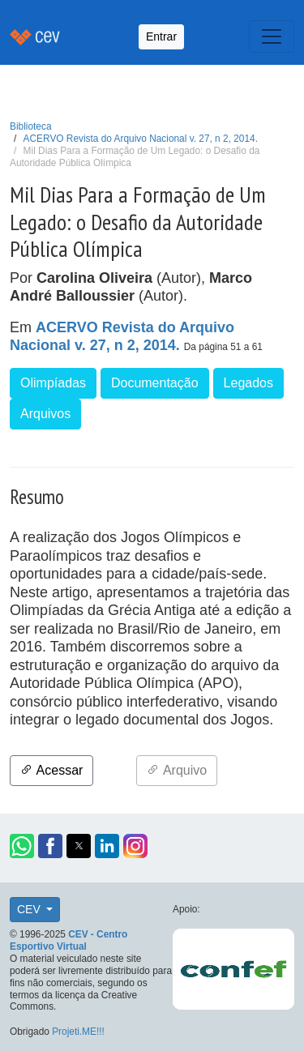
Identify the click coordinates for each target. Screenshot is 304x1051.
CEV (30, 909)
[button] (22, 846)
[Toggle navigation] (271, 36)
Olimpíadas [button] (53, 383)
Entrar (161, 36)
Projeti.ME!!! (78, 1031)
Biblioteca (31, 126)
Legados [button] (248, 383)
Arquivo (177, 770)
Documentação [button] (155, 383)
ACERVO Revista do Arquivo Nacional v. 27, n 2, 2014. (141, 138)
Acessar (51, 770)
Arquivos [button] (45, 414)
